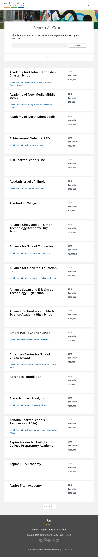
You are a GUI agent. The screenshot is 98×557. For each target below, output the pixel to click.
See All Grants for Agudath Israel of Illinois (28, 188)
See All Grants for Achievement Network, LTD (29, 145)
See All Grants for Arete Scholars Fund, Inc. (28, 405)
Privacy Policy (56, 549)
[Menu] (94, 5)
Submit (77, 45)
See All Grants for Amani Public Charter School (30, 339)
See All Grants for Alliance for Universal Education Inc (33, 278)
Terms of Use (67, 549)
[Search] (89, 5)
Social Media (65, 535)
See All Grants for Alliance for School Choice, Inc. (31, 253)
